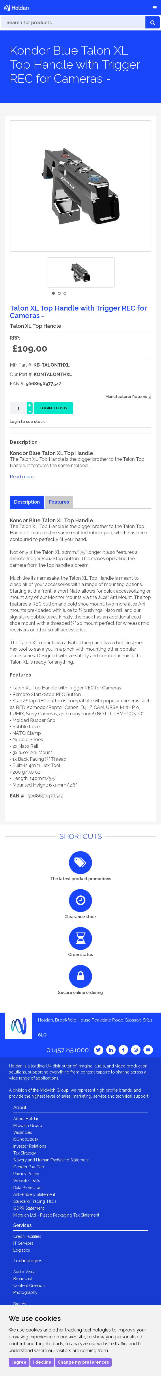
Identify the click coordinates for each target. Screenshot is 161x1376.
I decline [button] (42, 1362)
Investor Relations (29, 1146)
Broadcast (22, 1278)
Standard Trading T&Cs (35, 1201)
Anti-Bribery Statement (34, 1194)
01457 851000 (67, 1050)
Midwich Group (27, 1125)
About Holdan (26, 1118)
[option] (81, 272)
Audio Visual (25, 1271)
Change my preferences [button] (83, 1362)
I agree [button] (19, 1362)
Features (59, 502)
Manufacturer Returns (128, 396)
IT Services (23, 1243)
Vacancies (22, 1132)
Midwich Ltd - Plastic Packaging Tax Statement (56, 1215)
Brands (19, 1304)
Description (27, 502)
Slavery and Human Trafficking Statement (51, 1160)
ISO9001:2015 (25, 1139)
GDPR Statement (28, 1208)
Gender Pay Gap (28, 1167)
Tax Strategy (24, 1153)
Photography (25, 1292)
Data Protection (27, 1187)
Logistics (21, 1250)
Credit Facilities (27, 1236)
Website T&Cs (26, 1180)
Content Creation (29, 1285)
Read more (21, 476)
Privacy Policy (26, 1173)
